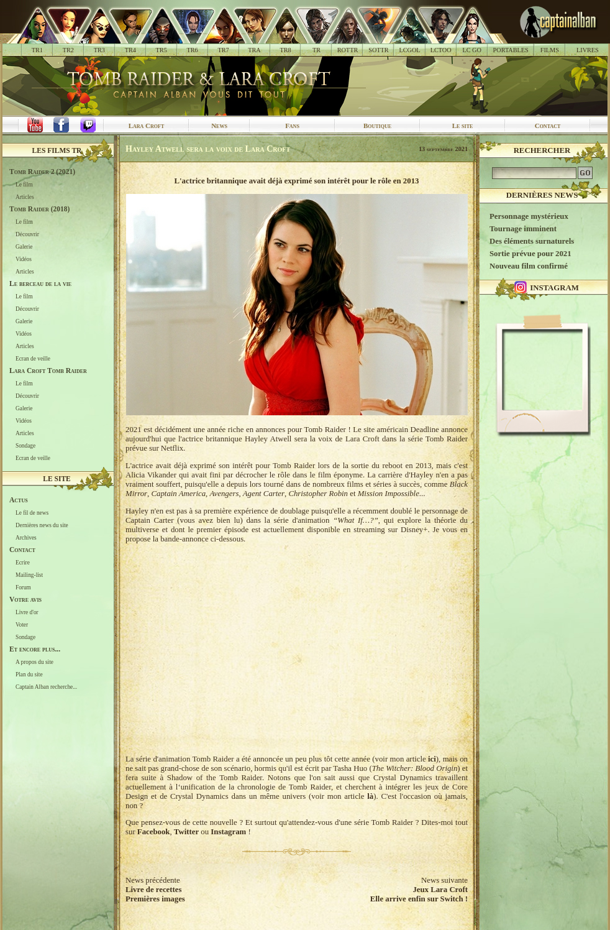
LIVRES (587, 50)
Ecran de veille (33, 359)
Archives (26, 538)
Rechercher (542, 150)
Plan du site (29, 674)
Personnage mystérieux (528, 216)
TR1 (37, 50)
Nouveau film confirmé (528, 266)
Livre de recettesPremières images (155, 894)
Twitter (186, 831)
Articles (25, 197)
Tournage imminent (523, 228)
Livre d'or (27, 612)
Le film (24, 185)
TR (316, 50)
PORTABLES (511, 50)
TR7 (223, 50)
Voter (22, 625)
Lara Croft (147, 125)
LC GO (471, 50)
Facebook (153, 831)
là (370, 796)
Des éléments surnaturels (531, 241)
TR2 (68, 50)
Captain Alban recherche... (46, 687)
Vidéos (24, 259)
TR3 (99, 50)
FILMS (549, 50)
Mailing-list (29, 575)
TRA (254, 50)
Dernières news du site (42, 525)
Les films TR (57, 150)
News (219, 125)
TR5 (161, 50)
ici (432, 759)
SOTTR (378, 50)
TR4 (130, 50)
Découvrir (27, 234)
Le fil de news (32, 513)
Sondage (25, 446)
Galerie (24, 247)
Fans (292, 125)
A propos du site (34, 662)
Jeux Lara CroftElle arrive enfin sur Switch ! (419, 894)
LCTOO (441, 50)
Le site (462, 125)
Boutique (377, 125)
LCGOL (410, 50)
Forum (23, 587)
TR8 (285, 50)
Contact (548, 125)
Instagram (228, 831)
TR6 (192, 50)
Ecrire (23, 562)
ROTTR (347, 50)
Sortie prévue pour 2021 (530, 253)
